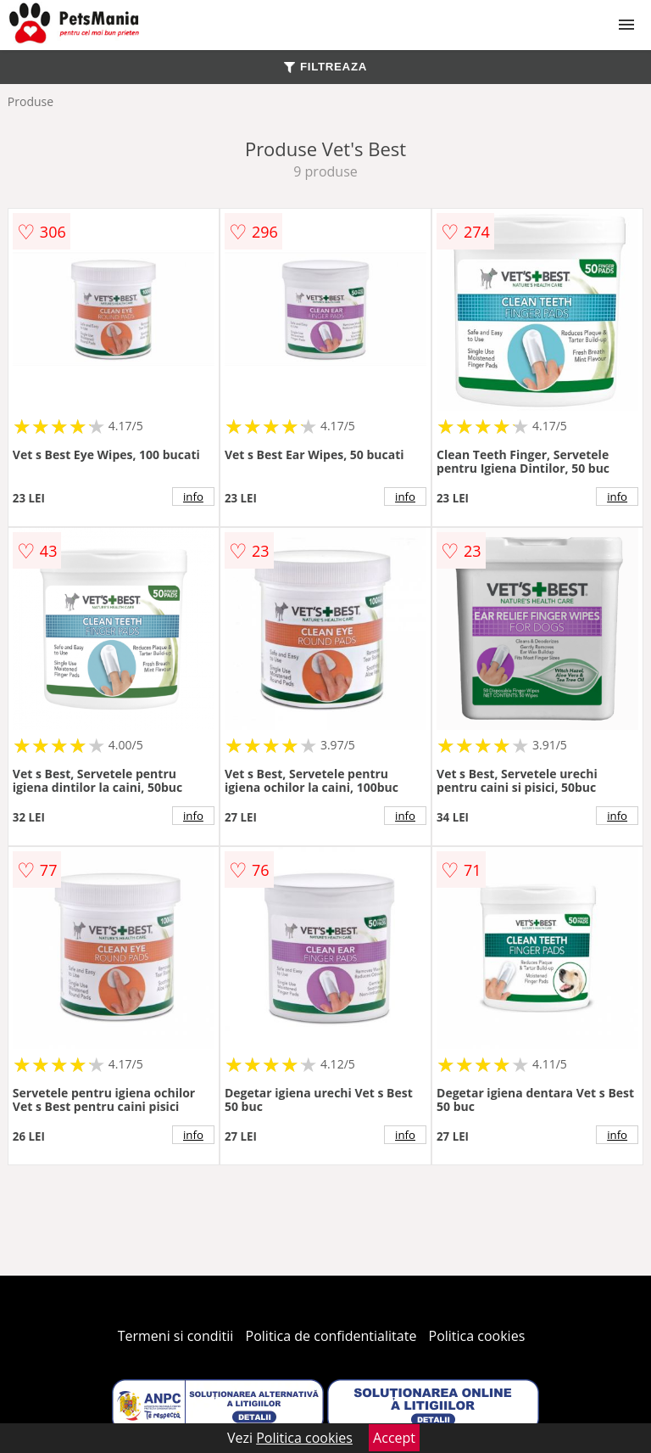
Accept (394, 1437)
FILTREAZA (325, 66)
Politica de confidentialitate (331, 1336)
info (193, 496)
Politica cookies (477, 1336)
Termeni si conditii (176, 1336)
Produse (30, 101)
